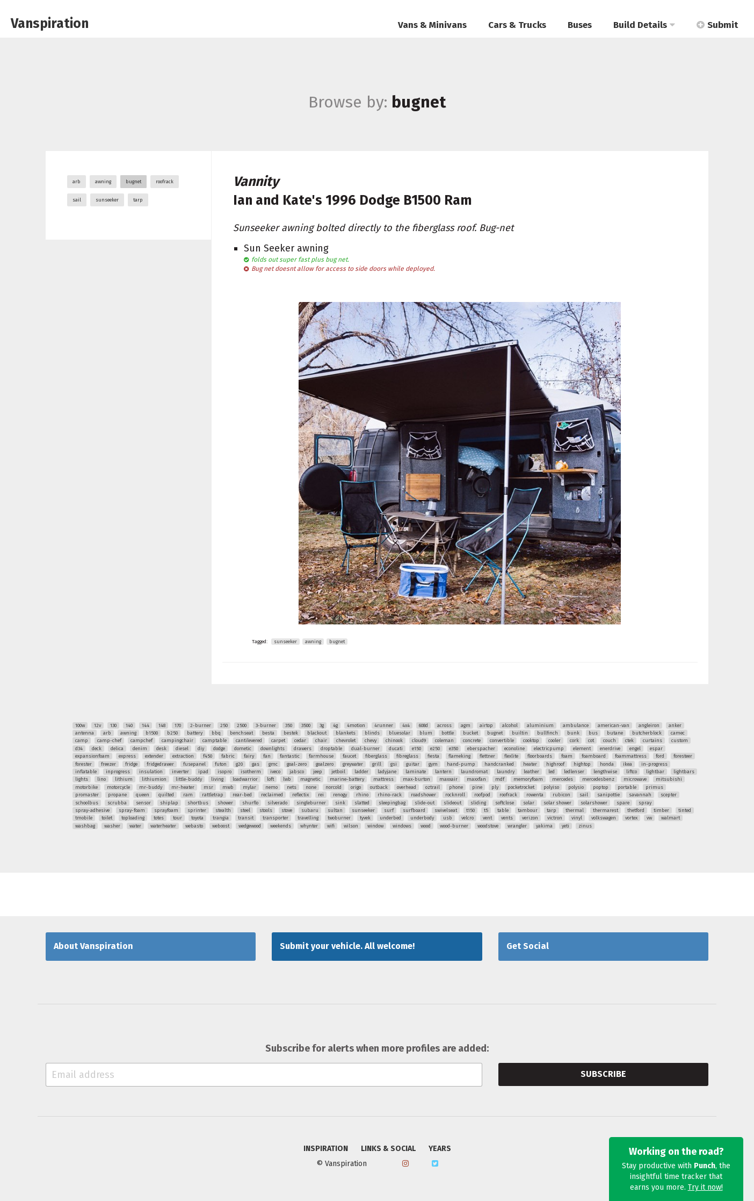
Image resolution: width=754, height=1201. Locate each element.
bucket (470, 733)
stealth (223, 810)
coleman (444, 740)
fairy (249, 756)
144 (145, 725)
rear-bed (242, 794)
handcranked (499, 764)
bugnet (133, 181)
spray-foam (132, 810)
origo (356, 787)
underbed (390, 818)
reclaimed (272, 794)
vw (649, 818)
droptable (331, 748)
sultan (335, 810)
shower (225, 803)
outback (379, 787)
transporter (275, 818)
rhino (362, 794)
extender (154, 756)
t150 (470, 810)
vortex (631, 818)
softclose (504, 803)
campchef (141, 740)
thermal (575, 810)
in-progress (654, 764)
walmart (670, 818)
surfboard (414, 810)
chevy (370, 740)
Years (440, 1149)
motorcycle (118, 787)
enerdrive (610, 748)
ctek (629, 740)
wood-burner (454, 826)
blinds (372, 733)
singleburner (311, 803)
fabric (228, 756)
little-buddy (189, 779)
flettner (487, 756)
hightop (582, 764)
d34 (79, 748)
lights (81, 779)
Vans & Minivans (432, 25)
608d (423, 725)
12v (97, 725)
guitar (412, 764)
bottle (447, 733)
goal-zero (297, 764)
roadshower (423, 794)
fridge (131, 764)
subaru (309, 810)
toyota (197, 818)
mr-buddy (150, 787)
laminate (415, 771)
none (311, 787)
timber (661, 810)
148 (161, 725)
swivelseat (445, 810)
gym (433, 764)
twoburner (339, 818)
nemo (271, 787)
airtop (486, 725)
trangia (221, 818)
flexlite (511, 756)
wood (426, 826)
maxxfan (476, 779)
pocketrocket (521, 787)
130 (113, 725)
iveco (275, 771)
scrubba (117, 803)
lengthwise (605, 771)
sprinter (196, 810)
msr (208, 787)
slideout (452, 803)
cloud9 (419, 740)
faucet (349, 756)
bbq (216, 733)
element (582, 748)
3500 (305, 725)
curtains (652, 740)
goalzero (325, 764)
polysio (576, 787)
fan (267, 756)
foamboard (594, 756)
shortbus (197, 803)
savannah (640, 794)
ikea (627, 764)
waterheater (163, 826)
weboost (220, 826)
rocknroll (455, 794)
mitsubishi (669, 779)
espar (656, 748)
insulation (151, 771)
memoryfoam (528, 779)
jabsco (296, 771)
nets (291, 787)
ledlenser (574, 771)
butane (615, 733)
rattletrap (212, 794)
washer (112, 826)
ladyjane (387, 771)
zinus (585, 826)
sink (340, 803)
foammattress (631, 756)
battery (194, 733)
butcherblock (647, 733)
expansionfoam (92, 756)
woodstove (487, 826)
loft (270, 779)
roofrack (164, 181)
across (444, 725)
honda (607, 764)
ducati (396, 748)
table (503, 810)
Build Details (644, 25)
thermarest (605, 810)
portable (627, 787)
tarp (138, 200)
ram (188, 794)
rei (321, 794)
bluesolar (399, 733)
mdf (499, 779)
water (135, 826)
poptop (600, 787)
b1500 (152, 733)
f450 (207, 756)
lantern (443, 771)
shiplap (169, 803)
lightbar (655, 771)
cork (574, 740)
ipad (203, 771)
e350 (453, 748)
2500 (242, 725)
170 (178, 725)
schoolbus (86, 803)
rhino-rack (390, 794)
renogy (340, 794)
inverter (180, 771)
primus (654, 787)
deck (97, 748)
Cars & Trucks (517, 25)
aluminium (540, 725)
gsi (393, 764)
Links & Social (388, 1149)
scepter (669, 794)
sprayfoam (166, 810)
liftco (631, 771)
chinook (394, 740)
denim (140, 748)
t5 (486, 810)
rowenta (534, 794)
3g (322, 725)
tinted (684, 810)
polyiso (551, 787)
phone (456, 787)
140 (129, 725)
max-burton (416, 779)
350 (288, 725)
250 (224, 725)
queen (142, 794)
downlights (272, 748)
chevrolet (346, 740)
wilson (351, 826)
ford (660, 756)
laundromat (474, 771)
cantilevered (249, 740)
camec (678, 733)
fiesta (433, 756)
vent (487, 818)
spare (623, 803)
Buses (580, 25)
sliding (478, 803)
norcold (333, 787)
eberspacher (481, 748)
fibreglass (407, 756)
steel (245, 810)
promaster (87, 794)
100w (80, 725)
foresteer (682, 756)
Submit (717, 25)
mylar (249, 787)
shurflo (250, 803)
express (127, 756)
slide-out (424, 803)
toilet (107, 818)
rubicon (561, 794)
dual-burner (365, 748)
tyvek (365, 818)
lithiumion (154, 779)
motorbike (86, 787)
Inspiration (325, 1149)
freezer (108, 764)
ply (494, 787)
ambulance (576, 725)
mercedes (562, 779)
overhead (406, 787)
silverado (277, 803)
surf (389, 810)
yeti (565, 826)
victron (554, 818)
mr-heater (182, 787)
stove (286, 810)
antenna (84, 733)
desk (161, 748)
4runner (383, 725)
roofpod (482, 794)
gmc (273, 764)
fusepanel (194, 764)
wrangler (517, 826)
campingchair (177, 740)
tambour (528, 810)
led (551, 771)
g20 (239, 764)
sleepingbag (392, 803)
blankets (346, 733)
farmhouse (321, 756)
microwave (635, 779)
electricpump (549, 748)
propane (117, 794)
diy (201, 748)
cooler (554, 740)
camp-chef (109, 740)
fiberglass (376, 756)
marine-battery (347, 779)
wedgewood (249, 826)
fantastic (290, 756)
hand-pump (461, 764)
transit (245, 818)
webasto (194, 826)
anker (675, 725)
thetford (635, 810)
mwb (228, 787)
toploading (132, 818)
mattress (383, 779)
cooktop (531, 740)
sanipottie (608, 794)
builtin (520, 733)
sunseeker (107, 200)
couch (609, 740)
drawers (302, 748)
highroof (555, 764)
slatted (361, 803)
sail (77, 200)
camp (81, 740)
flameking (459, 756)
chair (321, 740)
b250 (172, 733)
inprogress (118, 771)
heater (530, 764)
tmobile (83, 818)
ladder (361, 771)
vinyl (576, 818)
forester (83, 764)
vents (507, 818)
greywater (353, 764)
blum (425, 733)
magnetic (310, 779)
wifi (331, 826)
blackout (317, 733)
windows (402, 826)
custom (679, 740)
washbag (85, 826)
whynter (309, 826)
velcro (467, 818)
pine (477, 787)
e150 (416, 748)
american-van (613, 725)
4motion (356, 725)
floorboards (539, 756)
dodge (219, 748)
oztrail (432, 787)
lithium (124, 779)
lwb (287, 779)
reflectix (300, 794)
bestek (291, 733)
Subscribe (603, 1074)
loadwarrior (245, 779)
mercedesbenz (598, 779)
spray (645, 803)
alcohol (510, 725)
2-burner (200, 725)
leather (531, 771)
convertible (502, 740)
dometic (242, 748)
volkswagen (603, 818)
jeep (317, 771)
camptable (214, 740)
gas (255, 764)
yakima (544, 826)
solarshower (594, 803)
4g (335, 725)
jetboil (338, 771)
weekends (280, 826)
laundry (505, 771)
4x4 (406, 725)
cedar (300, 740)
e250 (435, 748)
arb (77, 181)
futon (221, 764)
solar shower (557, 803)
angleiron (649, 725)
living (217, 779)
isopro (224, 771)
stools (265, 810)
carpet (278, 740)
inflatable (86, 771)
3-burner (266, 725)
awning (103, 181)
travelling (308, 818)
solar (528, 803)
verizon (530, 818)
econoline (514, 748)
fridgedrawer (160, 764)
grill (376, 764)
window (375, 826)
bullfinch (547, 733)
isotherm (251, 771)
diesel (182, 748)
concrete (472, 740)
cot (591, 740)
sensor (143, 803)
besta (268, 733)
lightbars (683, 771)
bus (593, 733)
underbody (422, 818)
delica (117, 748)
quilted (166, 794)
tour (177, 818)
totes (159, 818)
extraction (183, 756)
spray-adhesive (92, 810)
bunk (573, 733)
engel (635, 748)
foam (566, 756)
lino (101, 779)
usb (447, 818)
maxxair (448, 779)
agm (465, 725)
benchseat (241, 733)
